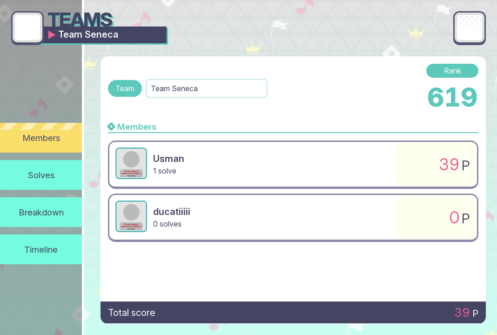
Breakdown (41, 212)
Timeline (41, 249)
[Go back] (27, 27)
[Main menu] (469, 27)
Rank (452, 70)
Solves (41, 175)
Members (41, 138)
